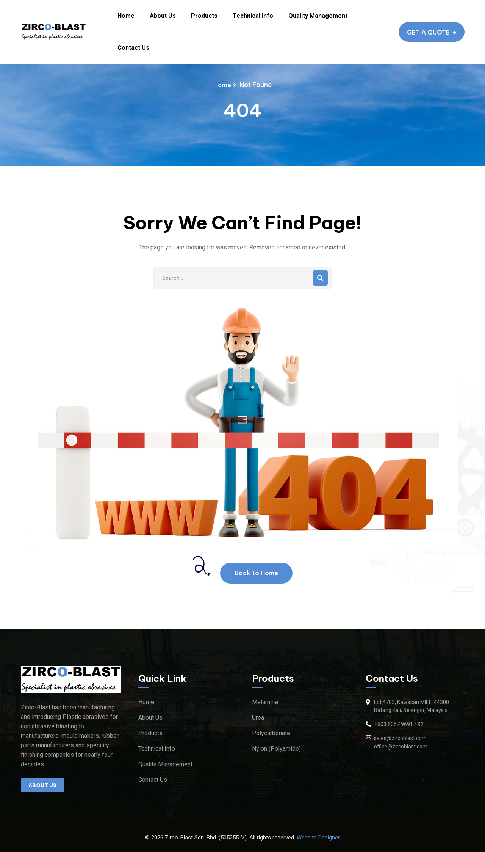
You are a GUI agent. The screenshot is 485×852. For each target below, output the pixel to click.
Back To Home (256, 573)
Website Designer (318, 837)
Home (222, 85)
